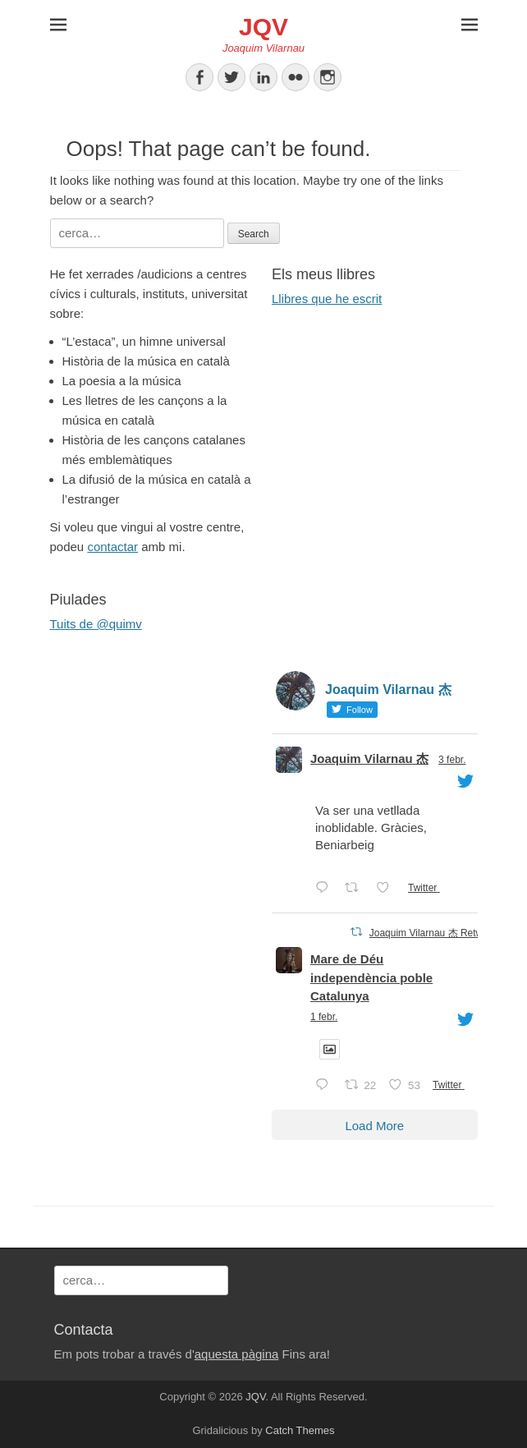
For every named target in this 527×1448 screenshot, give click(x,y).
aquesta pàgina (237, 1354)
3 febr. (451, 759)
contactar (112, 547)
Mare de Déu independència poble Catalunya (371, 977)
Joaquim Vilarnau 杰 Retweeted (438, 933)
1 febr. (323, 1017)
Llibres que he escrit (327, 299)
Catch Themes (299, 1430)
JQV (263, 26)
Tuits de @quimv (96, 624)
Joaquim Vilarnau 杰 (369, 758)
